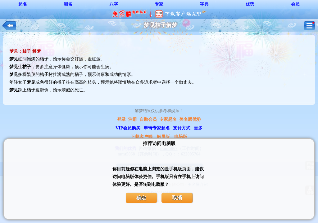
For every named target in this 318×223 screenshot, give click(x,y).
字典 (204, 4)
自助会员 (148, 119)
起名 (22, 4)
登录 (121, 119)
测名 (68, 4)
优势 (250, 4)
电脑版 (180, 136)
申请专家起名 (157, 128)
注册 (132, 119)
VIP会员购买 (128, 128)
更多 (198, 128)
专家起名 (168, 119)
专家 (159, 4)
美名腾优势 (190, 119)
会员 (295, 4)
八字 (113, 4)
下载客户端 (141, 136)
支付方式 (181, 128)
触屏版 (163, 136)
